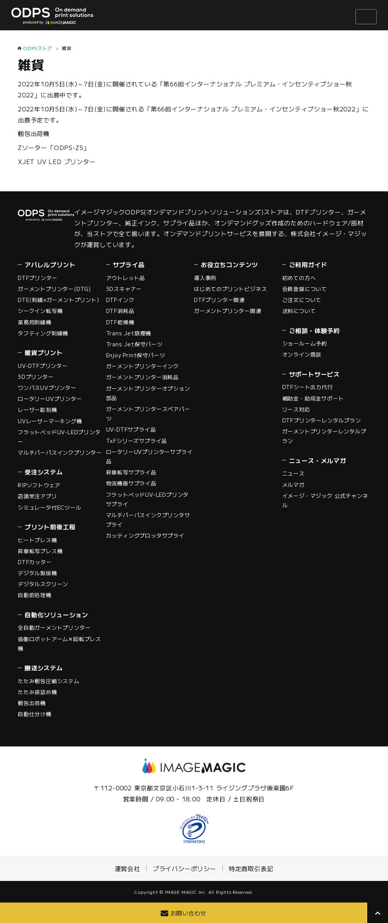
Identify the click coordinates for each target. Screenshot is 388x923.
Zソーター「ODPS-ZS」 (54, 147)
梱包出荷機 (34, 133)
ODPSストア (37, 48)
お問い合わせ (189, 913)
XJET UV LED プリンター (57, 161)
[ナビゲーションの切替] (366, 16)
